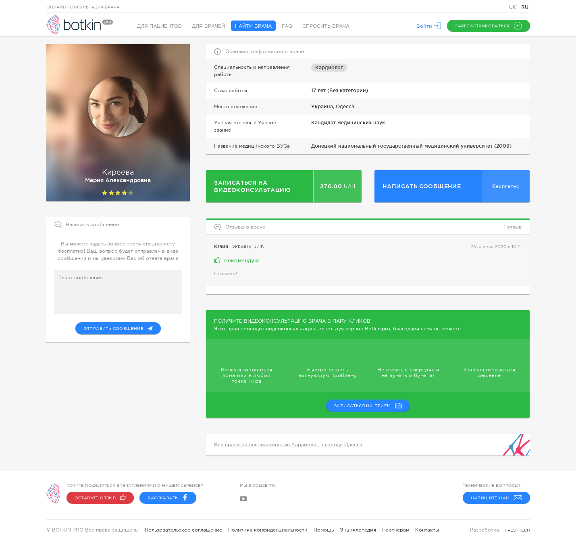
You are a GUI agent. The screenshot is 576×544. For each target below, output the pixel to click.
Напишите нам (496, 498)
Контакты (427, 530)
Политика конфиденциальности (268, 530)
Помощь (324, 530)
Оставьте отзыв (100, 498)
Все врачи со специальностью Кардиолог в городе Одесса (288, 444)
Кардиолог (329, 67)
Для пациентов (159, 26)
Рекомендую (236, 260)
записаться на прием (368, 406)
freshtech (517, 530)
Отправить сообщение (118, 328)
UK (513, 7)
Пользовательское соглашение (183, 530)
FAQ (287, 26)
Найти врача (253, 26)
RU (524, 7)
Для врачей (208, 26)
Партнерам (395, 530)
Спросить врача (325, 26)
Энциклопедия (358, 530)
